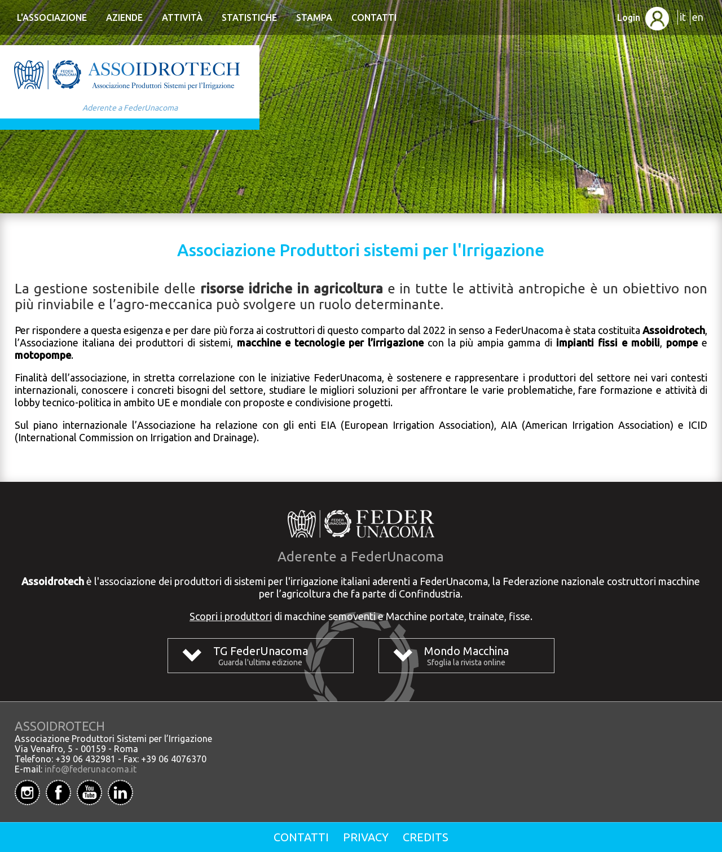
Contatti (374, 17)
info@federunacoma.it (91, 769)
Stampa (314, 17)
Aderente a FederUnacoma (130, 107)
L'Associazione (52, 17)
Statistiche (249, 17)
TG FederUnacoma (260, 650)
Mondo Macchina (466, 650)
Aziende (124, 17)
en (697, 17)
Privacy (366, 837)
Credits (425, 837)
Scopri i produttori (231, 616)
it (683, 17)
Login (643, 17)
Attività (182, 17)
